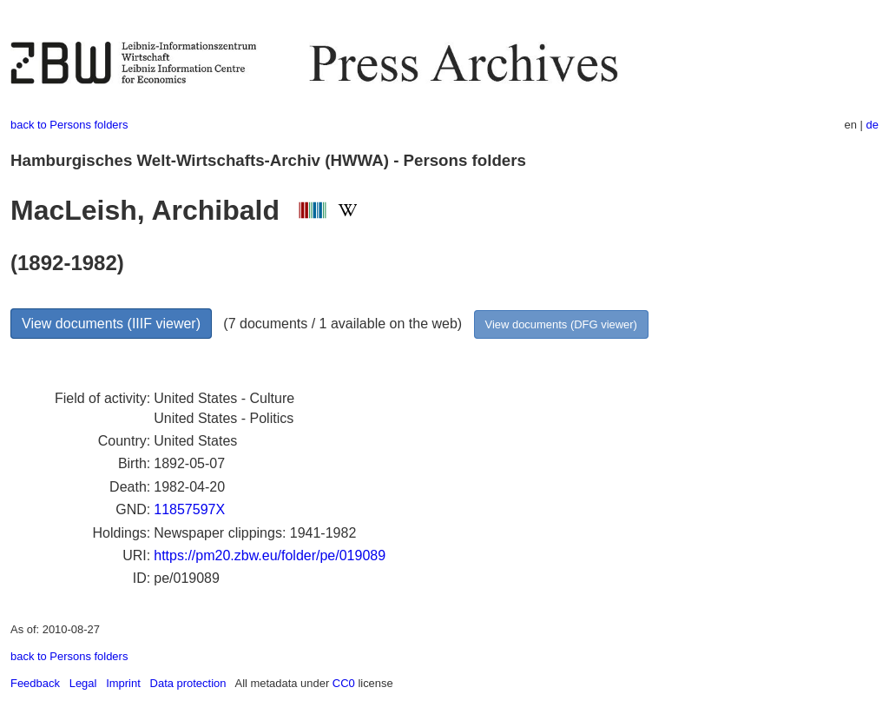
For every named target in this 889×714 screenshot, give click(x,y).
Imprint (123, 683)
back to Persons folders (69, 124)
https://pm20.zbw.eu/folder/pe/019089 (269, 555)
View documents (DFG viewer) (561, 324)
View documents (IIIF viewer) (111, 323)
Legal (83, 683)
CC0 (344, 683)
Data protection (188, 683)
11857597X (189, 509)
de (872, 124)
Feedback (35, 683)
